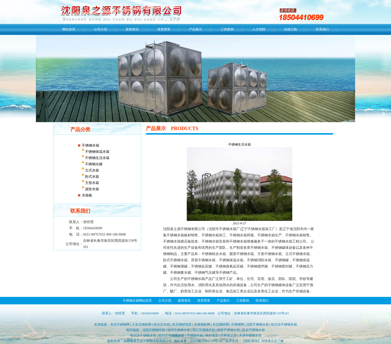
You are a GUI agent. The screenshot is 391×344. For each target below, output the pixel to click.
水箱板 (87, 195)
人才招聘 (258, 29)
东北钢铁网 (220, 324)
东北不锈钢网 (120, 324)
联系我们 (322, 29)
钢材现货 (211, 335)
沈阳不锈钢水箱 (257, 324)
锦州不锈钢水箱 (178, 330)
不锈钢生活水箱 (97, 158)
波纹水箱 (91, 189)
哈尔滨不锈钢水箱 (284, 324)
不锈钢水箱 (90, 145)
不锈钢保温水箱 (97, 152)
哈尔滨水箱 (162, 324)
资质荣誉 (163, 29)
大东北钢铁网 (141, 324)
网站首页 (68, 29)
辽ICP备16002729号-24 (206, 341)
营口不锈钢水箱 (203, 330)
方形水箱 (91, 183)
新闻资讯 (132, 29)
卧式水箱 (91, 176)
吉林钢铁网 (202, 324)
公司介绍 (100, 29)
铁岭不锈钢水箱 (228, 330)
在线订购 (290, 29)
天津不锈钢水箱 (250, 335)
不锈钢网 (237, 324)
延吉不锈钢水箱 (253, 330)
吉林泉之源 (228, 335)
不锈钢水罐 (93, 164)
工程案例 (227, 29)
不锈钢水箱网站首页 (137, 300)
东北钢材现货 (182, 324)
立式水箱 (91, 170)
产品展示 (195, 29)
